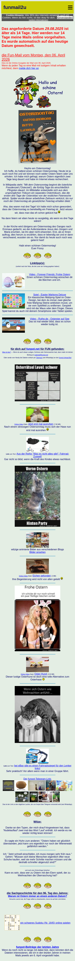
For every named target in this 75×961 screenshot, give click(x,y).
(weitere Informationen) (38, 20)
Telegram (39, 357)
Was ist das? (6, 352)
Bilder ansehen (37, 552)
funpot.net (33, 348)
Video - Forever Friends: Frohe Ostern (49, 274)
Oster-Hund (40, 674)
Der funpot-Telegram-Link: (37, 790)
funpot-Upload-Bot (65, 357)
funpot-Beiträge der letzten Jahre (37, 947)
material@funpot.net (41, 355)
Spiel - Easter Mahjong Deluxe (49, 294)
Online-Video (18, 424)
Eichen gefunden (42, 575)
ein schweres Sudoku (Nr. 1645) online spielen (45, 923)
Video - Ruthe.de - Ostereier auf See (49, 318)
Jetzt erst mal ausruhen (40, 424)
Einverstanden (64, 17)
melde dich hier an (29, 68)
